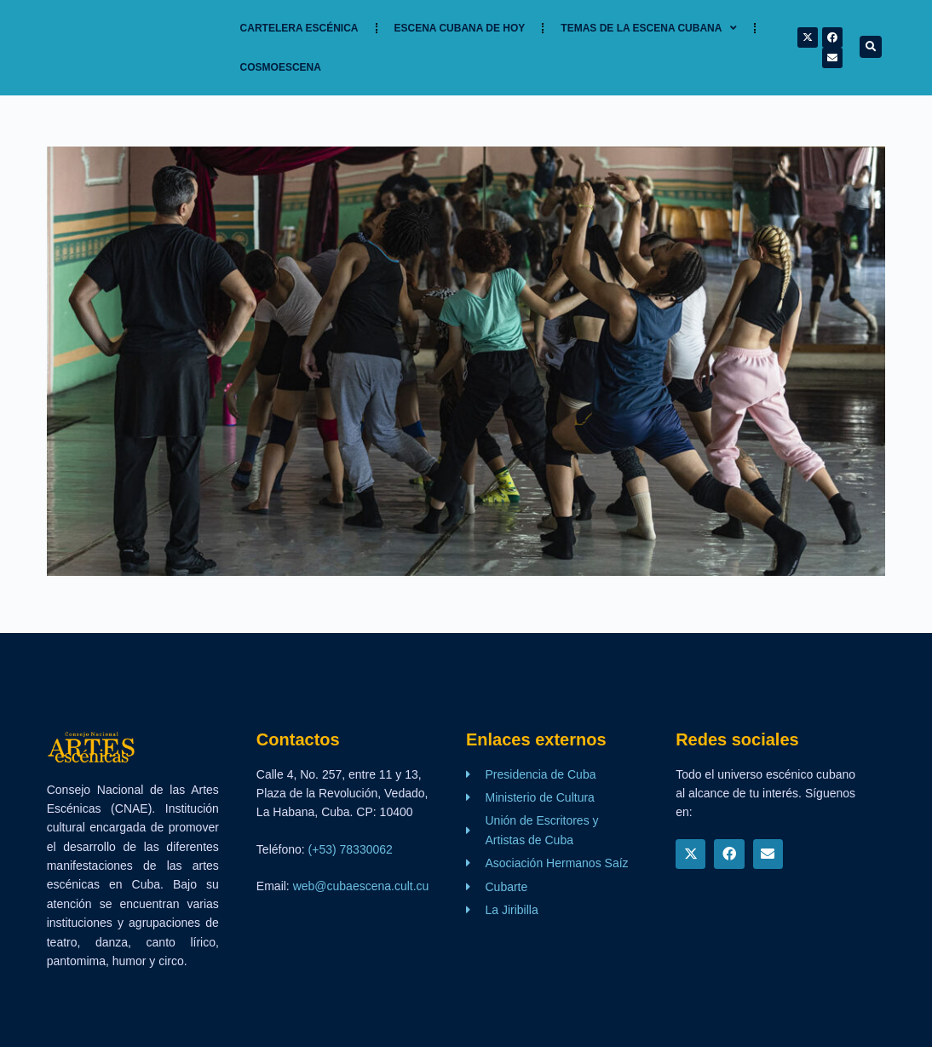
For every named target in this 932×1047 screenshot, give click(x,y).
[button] (871, 47)
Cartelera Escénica (299, 28)
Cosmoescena (280, 67)
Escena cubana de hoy (460, 28)
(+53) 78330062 (350, 849)
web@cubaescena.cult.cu (361, 886)
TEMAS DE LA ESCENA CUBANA (649, 28)
